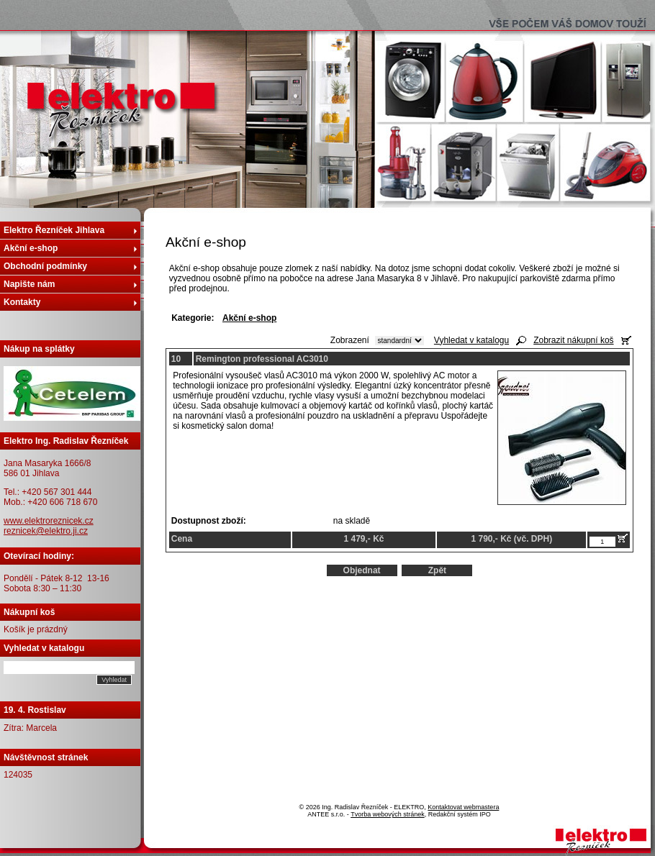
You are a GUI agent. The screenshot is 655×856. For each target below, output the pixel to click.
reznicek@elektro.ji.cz (46, 531)
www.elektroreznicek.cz (49, 521)
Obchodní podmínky (45, 266)
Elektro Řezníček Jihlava (54, 230)
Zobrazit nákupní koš (573, 340)
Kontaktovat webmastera (463, 807)
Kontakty (22, 302)
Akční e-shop (31, 248)
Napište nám (29, 284)
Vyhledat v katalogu (471, 340)
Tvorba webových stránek (388, 814)
